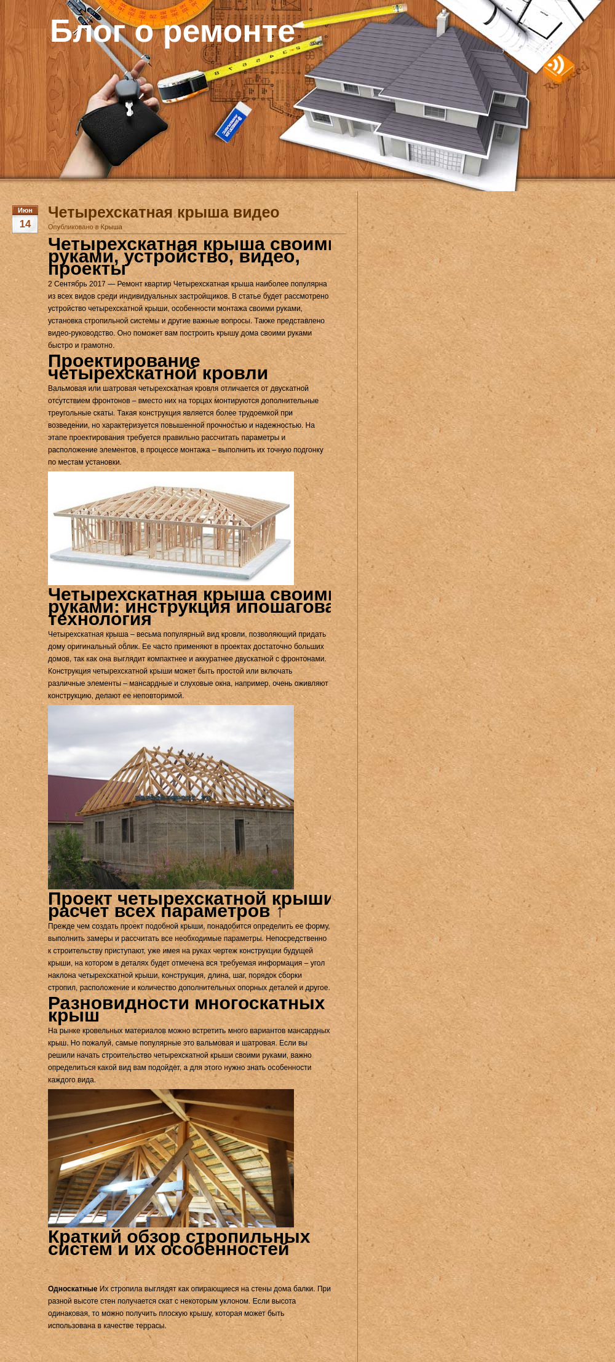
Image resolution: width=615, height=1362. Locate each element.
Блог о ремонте (172, 31)
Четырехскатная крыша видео (164, 212)
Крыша (111, 226)
